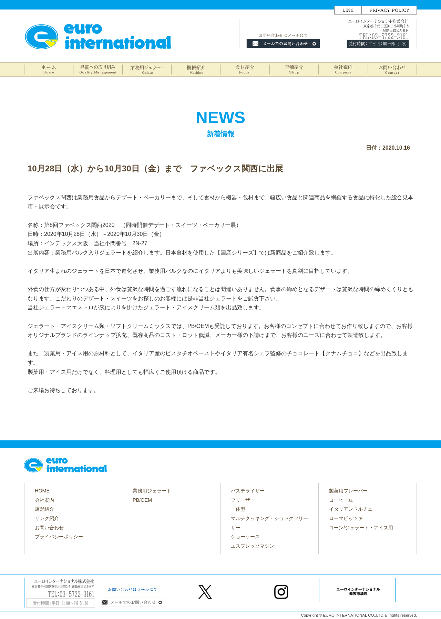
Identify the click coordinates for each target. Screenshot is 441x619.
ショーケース (245, 536)
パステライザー (248, 490)
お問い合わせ (49, 527)
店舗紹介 (44, 509)
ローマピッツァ (346, 518)
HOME (42, 490)
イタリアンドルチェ (350, 509)
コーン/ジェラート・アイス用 (361, 527)
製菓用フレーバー (348, 490)
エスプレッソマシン (252, 546)
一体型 (238, 509)
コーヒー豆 (341, 500)
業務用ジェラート (152, 490)
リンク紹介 (47, 518)
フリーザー (243, 500)
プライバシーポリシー (59, 536)
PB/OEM (142, 500)
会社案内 (44, 500)
